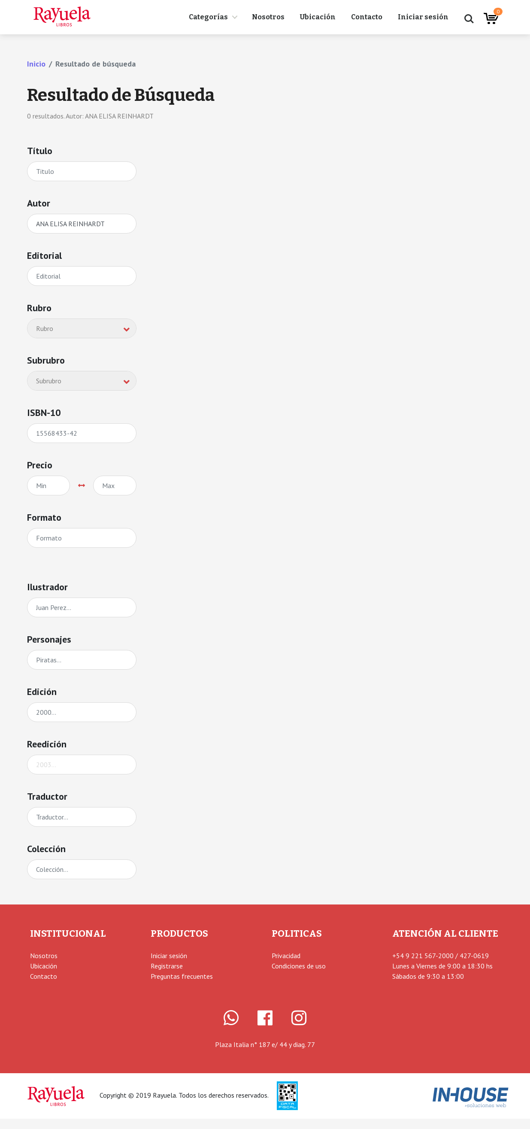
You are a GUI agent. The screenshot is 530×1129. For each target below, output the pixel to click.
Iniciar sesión (423, 17)
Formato (44, 517)
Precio (39, 465)
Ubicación (318, 17)
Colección (46, 849)
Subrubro (46, 360)
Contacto (366, 17)
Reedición (47, 744)
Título (39, 151)
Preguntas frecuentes (182, 976)
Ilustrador (47, 587)
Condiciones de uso (299, 966)
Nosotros (268, 17)
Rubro (39, 308)
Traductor (47, 796)
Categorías (208, 17)
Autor (38, 203)
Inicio (36, 64)
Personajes (49, 639)
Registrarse (167, 966)
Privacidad (286, 955)
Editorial (44, 255)
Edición (42, 692)
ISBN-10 (44, 413)
